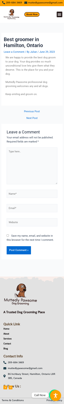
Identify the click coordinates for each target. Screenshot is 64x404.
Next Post (32, 118)
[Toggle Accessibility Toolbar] (55, 395)
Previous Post (32, 111)
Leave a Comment (14, 51)
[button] (59, 14)
